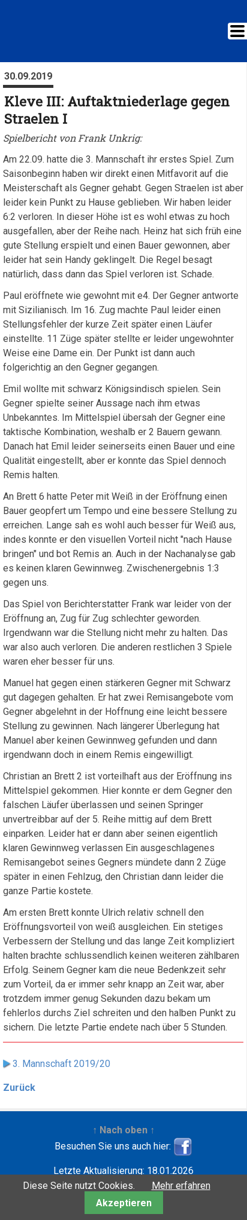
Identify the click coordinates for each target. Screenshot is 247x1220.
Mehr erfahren (181, 1185)
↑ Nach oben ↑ (123, 1130)
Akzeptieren (124, 1203)
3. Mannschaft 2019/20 (61, 1063)
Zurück (19, 1087)
